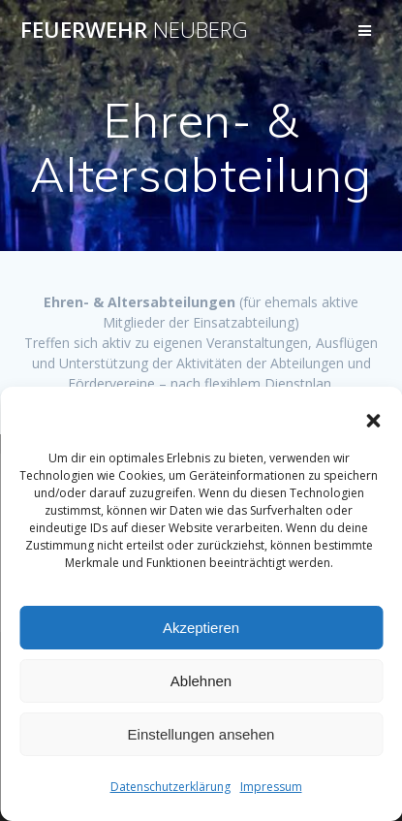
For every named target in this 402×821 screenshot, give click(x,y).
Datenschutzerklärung (170, 786)
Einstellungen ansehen (201, 734)
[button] (373, 420)
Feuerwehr (134, 30)
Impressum (271, 786)
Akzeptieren (201, 627)
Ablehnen (201, 681)
